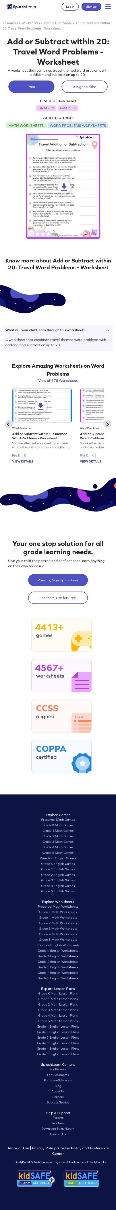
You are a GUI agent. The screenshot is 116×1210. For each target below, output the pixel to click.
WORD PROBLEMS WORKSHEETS (78, 125)
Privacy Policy (44, 1148)
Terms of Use (18, 1148)
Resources (10, 23)
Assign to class (84, 87)
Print (31, 87)
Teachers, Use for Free (58, 598)
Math (48, 23)
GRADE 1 (46, 108)
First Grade (63, 23)
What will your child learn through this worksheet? (57, 330)
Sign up (91, 6)
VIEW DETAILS (22, 461)
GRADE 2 (68, 108)
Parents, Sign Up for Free (58, 580)
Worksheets (31, 23)
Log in (70, 6)
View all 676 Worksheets (58, 380)
